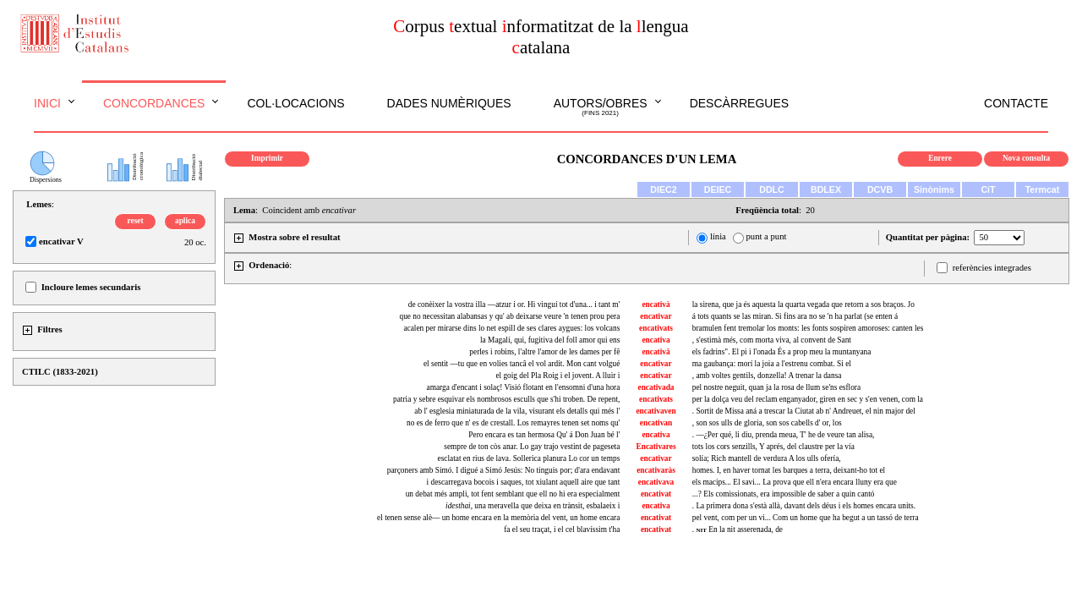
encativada (656, 387)
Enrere (940, 158)
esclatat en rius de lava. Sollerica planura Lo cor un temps (529, 458)
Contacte (1016, 103)
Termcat (1042, 189)
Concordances (154, 103)
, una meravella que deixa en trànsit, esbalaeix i (532, 506)
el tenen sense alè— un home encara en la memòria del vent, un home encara (498, 517)
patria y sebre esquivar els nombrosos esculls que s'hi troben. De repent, (506, 399)
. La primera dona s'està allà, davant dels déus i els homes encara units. (803, 506)
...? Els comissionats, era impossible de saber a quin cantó (783, 494)
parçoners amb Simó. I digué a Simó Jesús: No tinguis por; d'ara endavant (503, 470)
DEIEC (718, 189)
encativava (656, 482)
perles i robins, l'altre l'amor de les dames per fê (544, 352)
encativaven (655, 411)
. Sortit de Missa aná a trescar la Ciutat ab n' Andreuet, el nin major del (803, 411)
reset (136, 221)
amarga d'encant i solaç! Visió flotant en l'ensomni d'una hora (523, 387)
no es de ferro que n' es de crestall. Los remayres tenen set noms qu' (513, 423)
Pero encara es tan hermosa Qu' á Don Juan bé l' (544, 435)
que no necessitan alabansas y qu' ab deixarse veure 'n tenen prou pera (509, 316)
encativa (655, 340)
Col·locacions (295, 103)
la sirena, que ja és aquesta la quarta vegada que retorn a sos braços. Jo (803, 304)
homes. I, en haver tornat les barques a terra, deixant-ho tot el (788, 470)
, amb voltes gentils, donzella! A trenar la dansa (767, 375)
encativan (656, 423)
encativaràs (656, 470)
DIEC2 (663, 189)
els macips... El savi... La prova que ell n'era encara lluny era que (794, 482)
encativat (656, 494)
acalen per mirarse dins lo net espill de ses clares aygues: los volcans (511, 328)
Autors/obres (601, 107)
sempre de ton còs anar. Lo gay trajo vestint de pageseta (532, 446)
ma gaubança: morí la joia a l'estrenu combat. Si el (771, 363)
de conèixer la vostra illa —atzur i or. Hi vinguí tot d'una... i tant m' (514, 304)
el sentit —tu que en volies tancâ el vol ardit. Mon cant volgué (522, 363)
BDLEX (826, 189)
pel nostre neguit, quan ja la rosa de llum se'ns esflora (776, 387)
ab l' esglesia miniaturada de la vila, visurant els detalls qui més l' (517, 411)
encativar (655, 316)
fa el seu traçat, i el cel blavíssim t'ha (562, 529)
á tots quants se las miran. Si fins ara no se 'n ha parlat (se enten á (795, 316)
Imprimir (267, 158)
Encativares (656, 446)
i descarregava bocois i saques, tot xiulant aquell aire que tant (523, 482)
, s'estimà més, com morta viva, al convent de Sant (771, 340)
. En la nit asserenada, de (737, 529)
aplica (185, 221)
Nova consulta (1026, 158)
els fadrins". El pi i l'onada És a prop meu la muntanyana (782, 352)
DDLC (771, 189)
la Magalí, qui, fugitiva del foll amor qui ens (550, 340)
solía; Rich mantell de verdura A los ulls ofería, (766, 458)
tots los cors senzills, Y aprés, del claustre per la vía (773, 446)
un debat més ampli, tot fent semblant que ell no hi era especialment (513, 494)
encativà (655, 304)
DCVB (880, 189)
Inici (47, 103)
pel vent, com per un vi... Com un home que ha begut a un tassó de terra (805, 517)
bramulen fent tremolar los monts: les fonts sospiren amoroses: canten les (808, 328)
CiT (988, 189)
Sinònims (934, 189)
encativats (656, 328)
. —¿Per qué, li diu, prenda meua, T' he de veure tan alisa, (783, 435)
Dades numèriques (449, 103)
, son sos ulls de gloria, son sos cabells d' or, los (767, 423)
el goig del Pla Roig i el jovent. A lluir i (557, 375)
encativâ (655, 352)
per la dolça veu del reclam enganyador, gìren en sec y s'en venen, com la (807, 399)
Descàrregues (739, 103)
